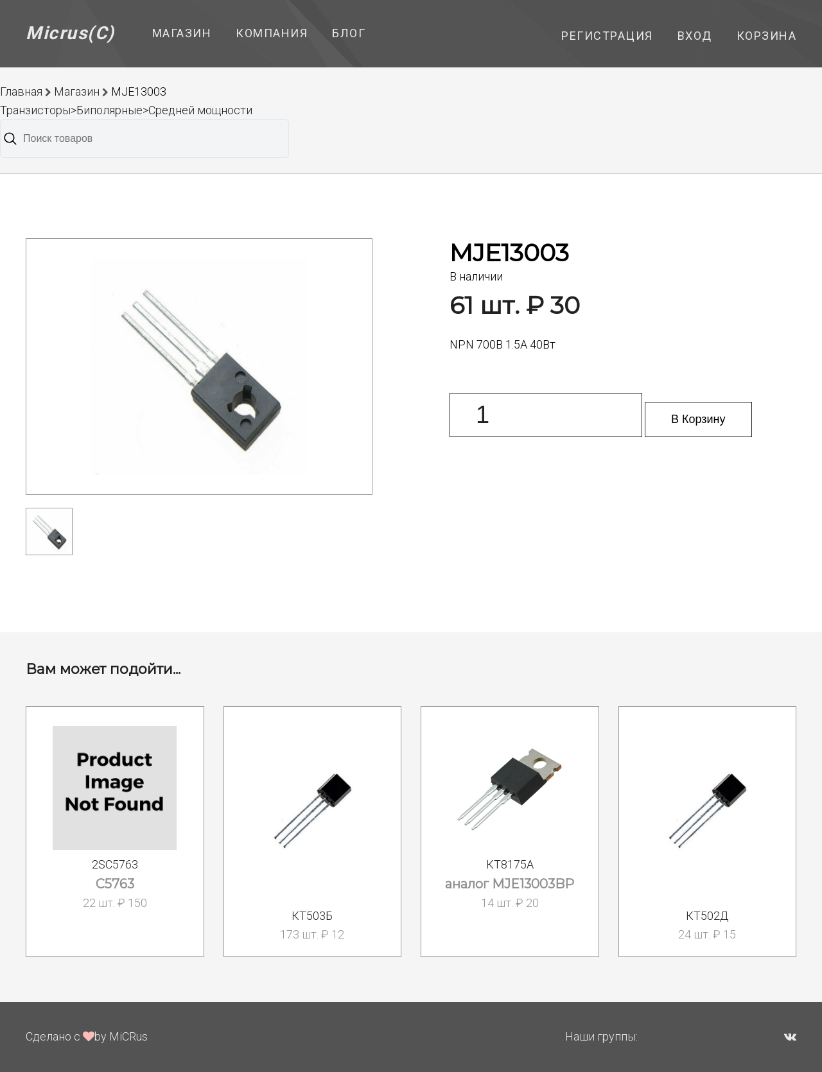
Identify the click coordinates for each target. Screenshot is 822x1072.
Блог (348, 33)
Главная (21, 91)
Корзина (767, 35)
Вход (695, 35)
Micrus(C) (70, 33)
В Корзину (698, 419)
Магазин (182, 33)
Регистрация (607, 35)
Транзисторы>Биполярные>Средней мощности (126, 110)
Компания (272, 33)
